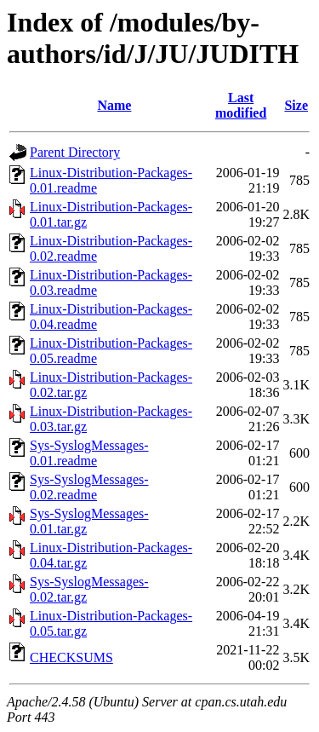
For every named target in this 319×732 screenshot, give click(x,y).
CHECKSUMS (71, 657)
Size (296, 105)
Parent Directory (75, 152)
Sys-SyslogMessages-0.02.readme (89, 487)
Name (114, 105)
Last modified (240, 105)
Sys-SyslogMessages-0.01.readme (89, 453)
